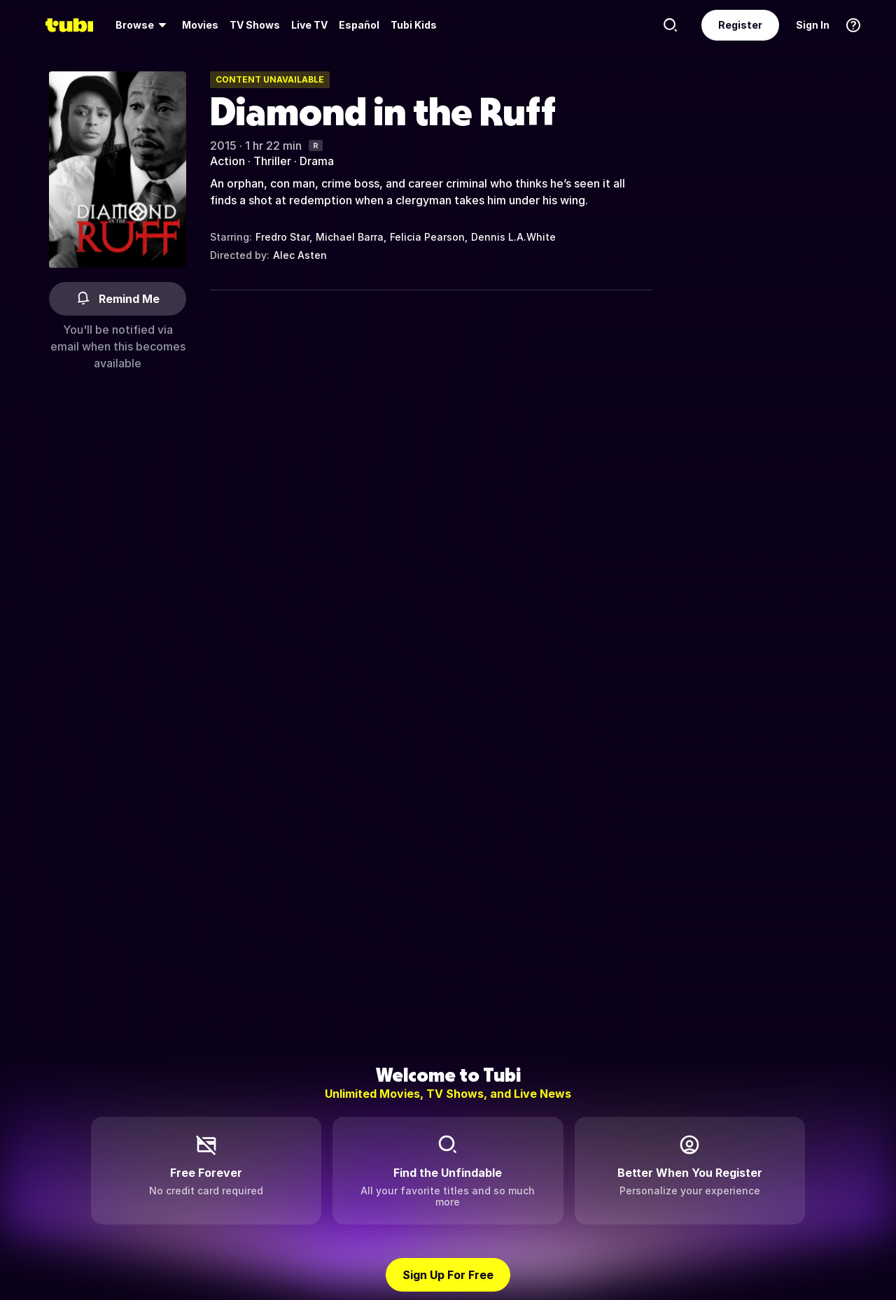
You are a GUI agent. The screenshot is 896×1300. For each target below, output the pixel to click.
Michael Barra (350, 237)
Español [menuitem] (359, 25)
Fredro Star (282, 237)
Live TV (309, 25)
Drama (317, 161)
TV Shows (255, 25)
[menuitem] (143, 25)
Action (227, 161)
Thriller (272, 161)
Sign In (813, 25)
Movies (200, 25)
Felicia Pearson (427, 237)
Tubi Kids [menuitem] (414, 25)
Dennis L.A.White (513, 237)
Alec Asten (300, 255)
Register (740, 25)
